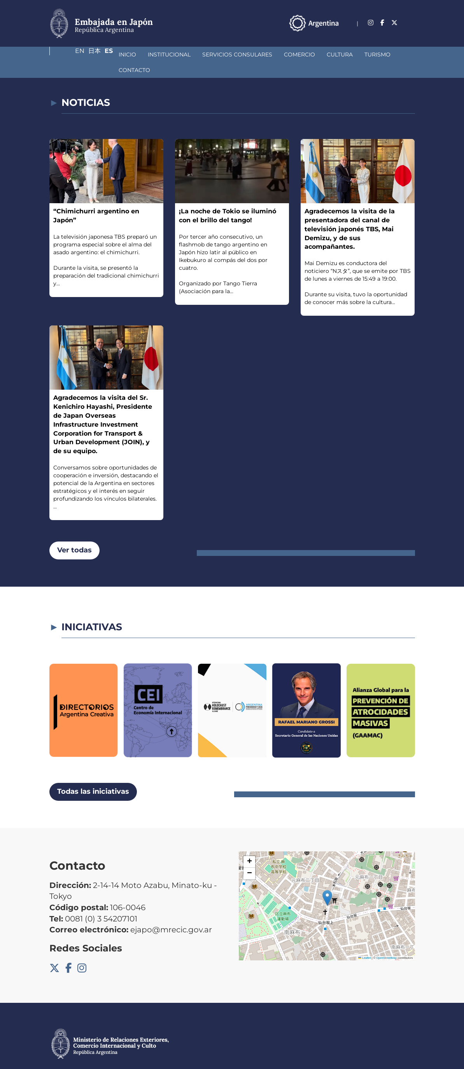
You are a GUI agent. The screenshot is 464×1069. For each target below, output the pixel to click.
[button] (327, 882)
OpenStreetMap (386, 942)
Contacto (360, 54)
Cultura (282, 54)
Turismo (320, 54)
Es (411, 18)
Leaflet (364, 942)
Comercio (241, 54)
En (378, 18)
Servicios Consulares (180, 54)
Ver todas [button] (74, 534)
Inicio (70, 54)
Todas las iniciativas (93, 776)
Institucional (111, 54)
